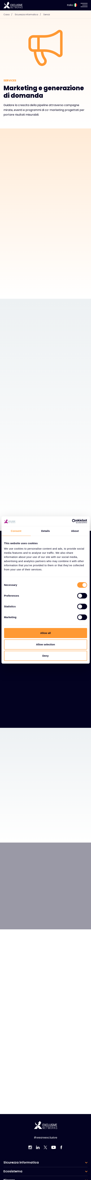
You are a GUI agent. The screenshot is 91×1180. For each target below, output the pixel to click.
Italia (72, 5)
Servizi (46, 14)
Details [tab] (45, 530)
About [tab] (75, 530)
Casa (8, 14)
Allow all (45, 632)
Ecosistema (12, 1171)
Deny (45, 655)
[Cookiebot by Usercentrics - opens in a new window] (72, 521)
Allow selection (45, 644)
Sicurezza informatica (29, 14)
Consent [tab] (16, 530)
